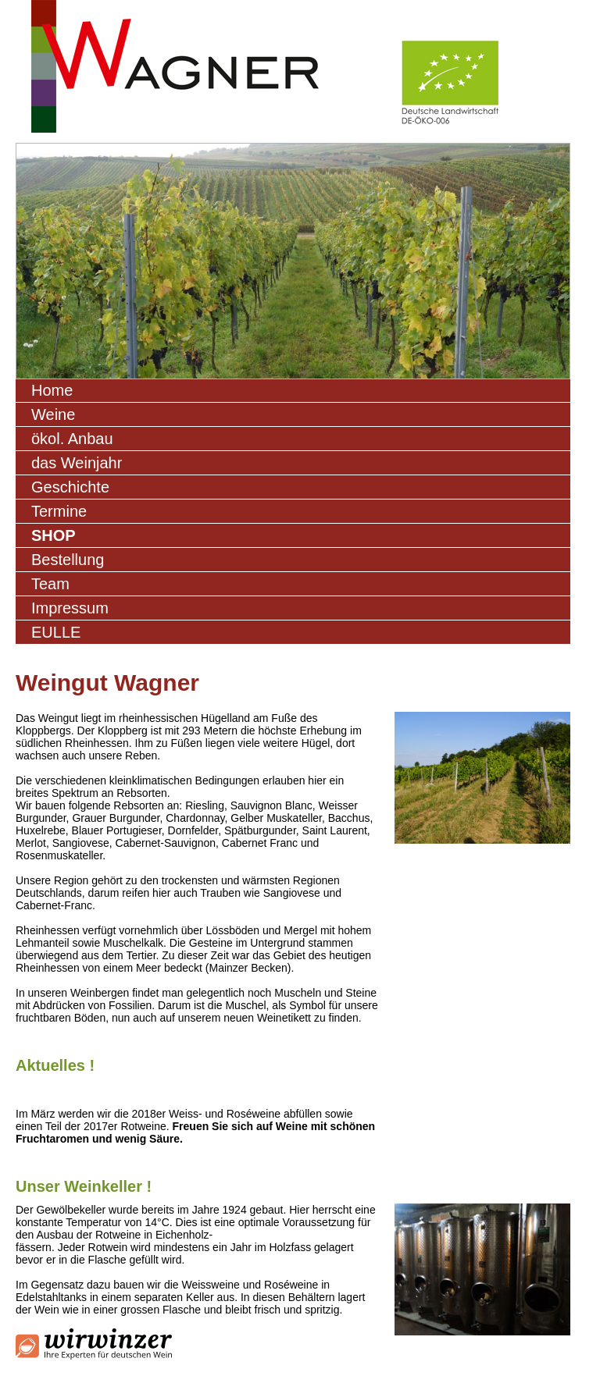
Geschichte (70, 487)
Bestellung (67, 559)
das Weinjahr (76, 462)
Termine (59, 511)
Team (50, 583)
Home (52, 390)
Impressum (70, 608)
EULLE (55, 632)
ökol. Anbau (72, 438)
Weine (53, 414)
